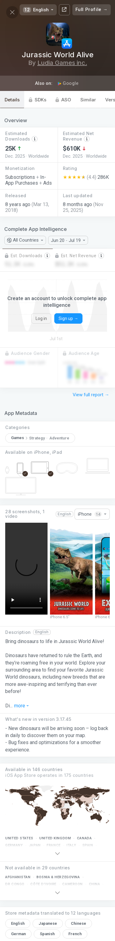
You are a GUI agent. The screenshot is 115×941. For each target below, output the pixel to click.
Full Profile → (91, 9)
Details (12, 100)
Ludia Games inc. (62, 62)
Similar (88, 100)
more (21, 706)
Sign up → (68, 318)
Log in (41, 318)
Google (68, 83)
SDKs (37, 100)
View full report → (91, 394)
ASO (63, 100)
